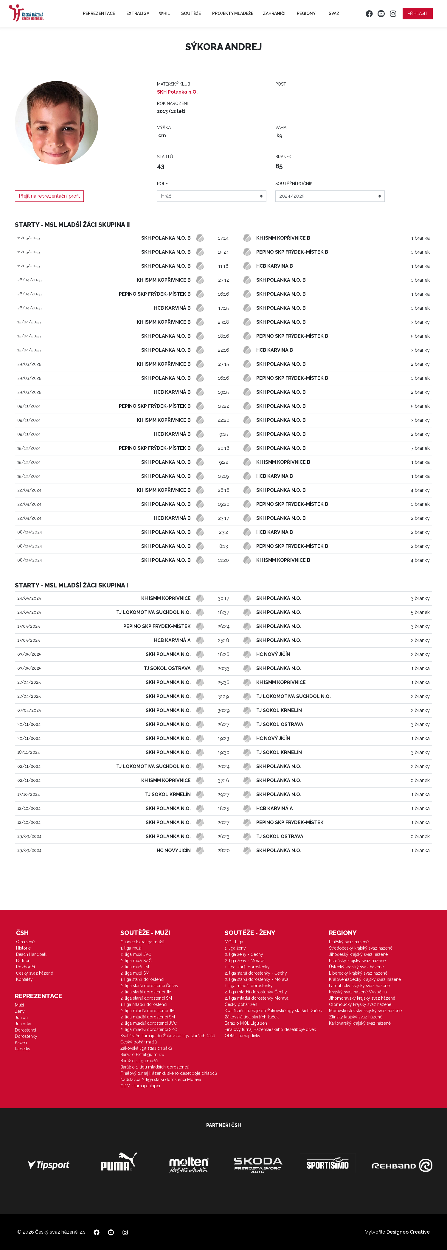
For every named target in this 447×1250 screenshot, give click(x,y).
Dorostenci (25, 1030)
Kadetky (22, 1048)
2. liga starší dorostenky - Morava (256, 979)
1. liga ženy (235, 948)
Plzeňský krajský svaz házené (357, 960)
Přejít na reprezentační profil (49, 196)
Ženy (20, 1011)
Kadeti (21, 1042)
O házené (25, 941)
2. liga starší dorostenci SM (146, 998)
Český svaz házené (34, 973)
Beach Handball (31, 954)
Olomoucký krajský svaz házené (360, 1004)
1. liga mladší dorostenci (143, 1004)
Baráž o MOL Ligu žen (246, 1023)
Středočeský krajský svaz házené (360, 948)
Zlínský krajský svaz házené (355, 1017)
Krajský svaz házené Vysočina (358, 992)
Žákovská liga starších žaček (252, 1017)
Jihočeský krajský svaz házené (358, 954)
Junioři (21, 1017)
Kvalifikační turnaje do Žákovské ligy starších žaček (273, 1010)
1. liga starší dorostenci (142, 979)
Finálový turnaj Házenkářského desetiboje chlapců (168, 1073)
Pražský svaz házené (349, 941)
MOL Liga (234, 941)
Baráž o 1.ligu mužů (139, 1060)
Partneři (23, 960)
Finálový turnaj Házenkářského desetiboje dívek (270, 1029)
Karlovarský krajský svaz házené (360, 1023)
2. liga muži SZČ (136, 960)
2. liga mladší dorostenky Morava (256, 998)
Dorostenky (26, 1036)
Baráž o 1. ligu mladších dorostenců (154, 1067)
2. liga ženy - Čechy (244, 954)
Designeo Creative (408, 1232)
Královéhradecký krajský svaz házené (365, 979)
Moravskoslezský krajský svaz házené (365, 1010)
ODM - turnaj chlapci (140, 1085)
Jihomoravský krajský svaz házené (362, 998)
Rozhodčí (25, 966)
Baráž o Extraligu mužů (142, 1054)
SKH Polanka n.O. (177, 92)
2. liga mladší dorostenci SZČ (148, 1029)
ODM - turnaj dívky (242, 1035)
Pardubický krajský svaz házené (359, 985)
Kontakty (24, 979)
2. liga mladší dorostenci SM (147, 1017)
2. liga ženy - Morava (245, 960)
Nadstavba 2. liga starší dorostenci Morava (160, 1079)
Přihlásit (418, 13)
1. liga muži (131, 948)
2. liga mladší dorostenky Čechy (256, 992)
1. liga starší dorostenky (247, 966)
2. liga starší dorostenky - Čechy (256, 973)
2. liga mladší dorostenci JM (147, 1010)
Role (162, 183)
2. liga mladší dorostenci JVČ (148, 1023)
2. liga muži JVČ (135, 954)
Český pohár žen (241, 1004)
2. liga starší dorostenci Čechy (149, 985)
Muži (19, 1005)
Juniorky (23, 1023)
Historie (23, 948)
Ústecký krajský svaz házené (356, 966)
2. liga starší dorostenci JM (146, 992)
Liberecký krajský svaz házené (358, 973)
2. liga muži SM (134, 973)
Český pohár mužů (138, 1042)
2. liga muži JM (134, 966)
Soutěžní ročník (294, 183)
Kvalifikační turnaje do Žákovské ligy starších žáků (167, 1035)
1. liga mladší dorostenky (249, 985)
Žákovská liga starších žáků (146, 1048)
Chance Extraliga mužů (142, 941)
